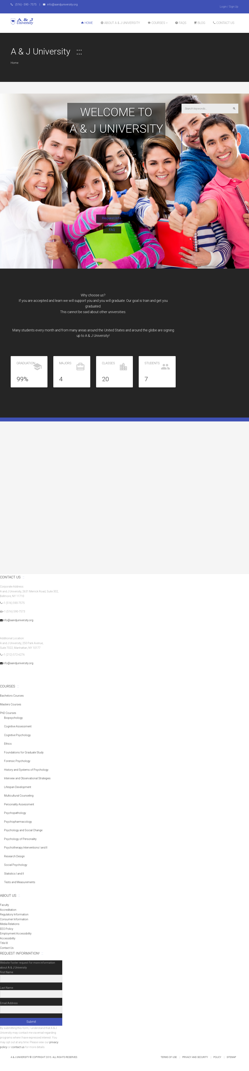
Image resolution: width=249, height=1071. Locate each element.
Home (14, 62)
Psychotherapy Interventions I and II (25, 847)
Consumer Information (14, 919)
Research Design (14, 856)
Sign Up (233, 6)
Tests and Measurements (19, 882)
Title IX (4, 943)
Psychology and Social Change (23, 830)
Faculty (4, 904)
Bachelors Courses (12, 695)
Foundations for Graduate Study (24, 752)
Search (235, 108)
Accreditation (8, 909)
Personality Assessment (19, 804)
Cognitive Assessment (18, 726)
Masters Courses (10, 704)
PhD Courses (8, 713)
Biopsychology (13, 717)
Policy (217, 1057)
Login (223, 6)
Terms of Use (169, 1057)
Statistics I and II (14, 873)
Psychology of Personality (20, 839)
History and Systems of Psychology (26, 769)
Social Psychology (15, 864)
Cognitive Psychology (17, 735)
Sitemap (231, 1057)
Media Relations (9, 924)
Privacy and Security (195, 1057)
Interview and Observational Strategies (27, 778)
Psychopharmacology (18, 821)
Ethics (8, 743)
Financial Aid (195, 148)
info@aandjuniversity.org (16, 620)
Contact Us (7, 947)
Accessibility (7, 938)
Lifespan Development (17, 787)
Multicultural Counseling (18, 795)
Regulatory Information (14, 914)
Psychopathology (15, 812)
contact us (18, 1047)
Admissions (194, 136)
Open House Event (199, 160)
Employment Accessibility (16, 933)
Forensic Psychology (17, 761)
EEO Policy (6, 928)
